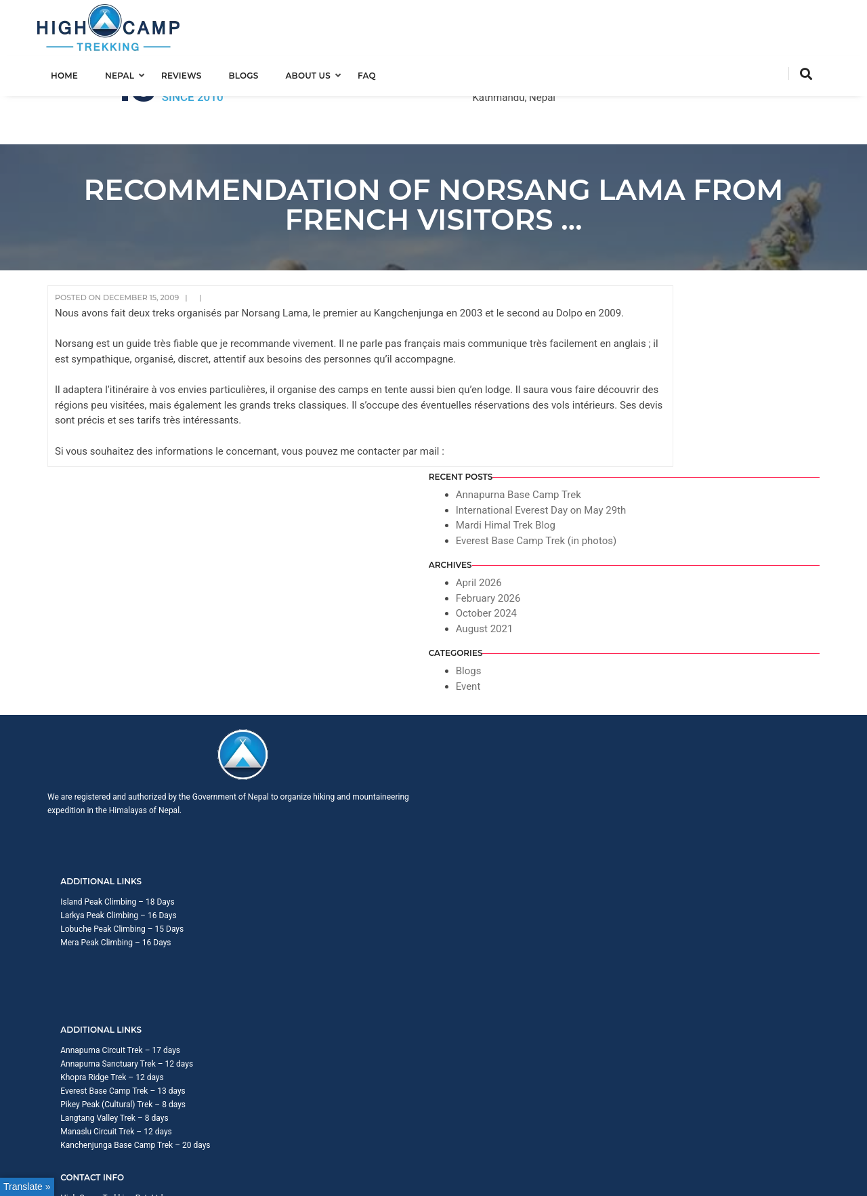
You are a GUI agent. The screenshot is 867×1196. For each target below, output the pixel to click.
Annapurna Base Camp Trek (732, 266)
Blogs (253, 72)
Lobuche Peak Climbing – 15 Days (327, 591)
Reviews (191, 72)
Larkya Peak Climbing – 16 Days (324, 577)
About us (318, 72)
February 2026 (701, 400)
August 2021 (698, 430)
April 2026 (692, 384)
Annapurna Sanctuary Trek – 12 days (530, 577)
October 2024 (699, 415)
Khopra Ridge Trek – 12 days (515, 591)
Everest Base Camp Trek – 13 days (526, 604)
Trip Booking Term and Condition (660, 716)
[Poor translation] (49, 808)
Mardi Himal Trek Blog (719, 312)
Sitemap (805, 716)
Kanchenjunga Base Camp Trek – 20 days (539, 658)
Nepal (129, 72)
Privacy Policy (754, 716)
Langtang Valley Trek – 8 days (518, 631)
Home (74, 72)
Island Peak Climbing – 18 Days (323, 564)
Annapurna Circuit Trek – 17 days (524, 564)
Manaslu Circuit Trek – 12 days (520, 645)
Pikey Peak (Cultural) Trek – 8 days (526, 618)
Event (681, 488)
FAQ (377, 72)
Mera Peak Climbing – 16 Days (321, 604)
